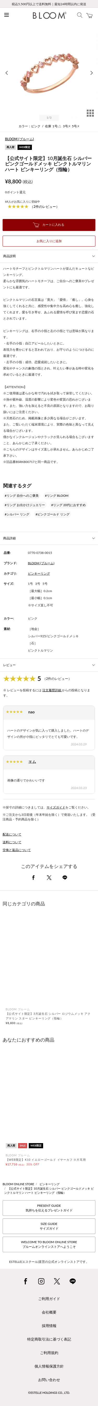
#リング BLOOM (56, 496)
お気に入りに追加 (49, 241)
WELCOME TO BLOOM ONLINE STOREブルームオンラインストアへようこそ (49, 1244)
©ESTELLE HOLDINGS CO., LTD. (49, 1392)
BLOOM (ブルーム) (19, 139)
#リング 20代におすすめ (68, 505)
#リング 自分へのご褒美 (22, 496)
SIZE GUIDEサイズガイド (49, 1226)
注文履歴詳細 (52, 690)
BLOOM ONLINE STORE (18, 1184)
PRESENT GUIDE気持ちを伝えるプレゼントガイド (49, 1208)
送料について (12, 842)
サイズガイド (56, 807)
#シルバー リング (17, 514)
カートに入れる (48, 225)
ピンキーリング (39, 573)
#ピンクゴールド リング (53, 514)
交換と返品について (17, 850)
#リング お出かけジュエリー (25, 505)
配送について (12, 834)
